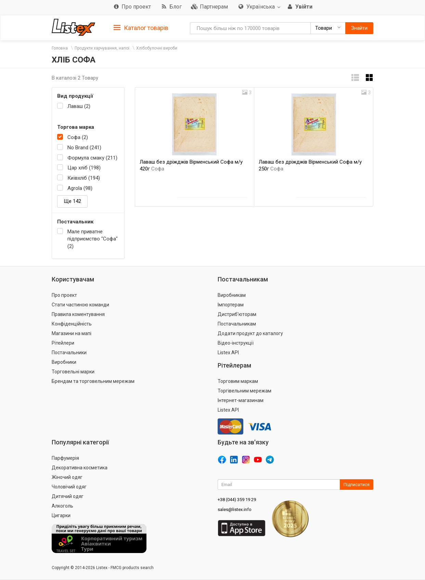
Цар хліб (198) (84, 168)
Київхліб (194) (83, 178)
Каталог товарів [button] (141, 28)
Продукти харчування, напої (102, 48)
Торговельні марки (73, 371)
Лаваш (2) (78, 106)
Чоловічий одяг (69, 486)
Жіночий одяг (67, 477)
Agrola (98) (79, 188)
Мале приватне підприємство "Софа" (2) (92, 239)
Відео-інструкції (236, 343)
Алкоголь (62, 506)
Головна (60, 48)
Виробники (64, 362)
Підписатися (357, 484)
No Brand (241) (84, 147)
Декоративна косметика (79, 467)
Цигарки (61, 515)
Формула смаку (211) (92, 158)
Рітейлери (63, 343)
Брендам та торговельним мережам (93, 381)
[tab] (141, 27)
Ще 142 (72, 201)
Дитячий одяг (67, 496)
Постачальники (69, 352)
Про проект (64, 295)
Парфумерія (65, 458)
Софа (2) (77, 137)
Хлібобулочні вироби (156, 48)
